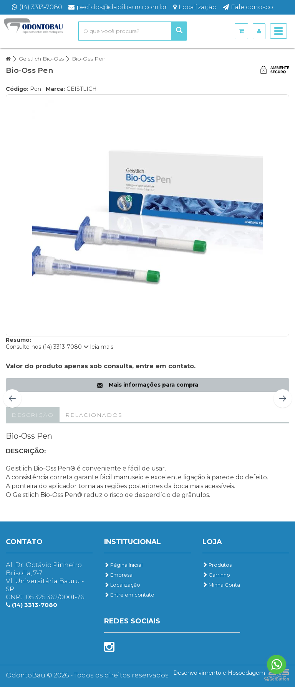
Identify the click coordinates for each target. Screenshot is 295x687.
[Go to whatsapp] (276, 664)
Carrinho (216, 575)
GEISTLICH (81, 88)
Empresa (118, 575)
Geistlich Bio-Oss (41, 58)
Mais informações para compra (147, 384)
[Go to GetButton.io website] (276, 679)
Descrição (33, 415)
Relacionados (94, 415)
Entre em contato (129, 595)
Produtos (217, 565)
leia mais (98, 346)
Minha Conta (221, 585)
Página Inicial (123, 565)
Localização (122, 585)
